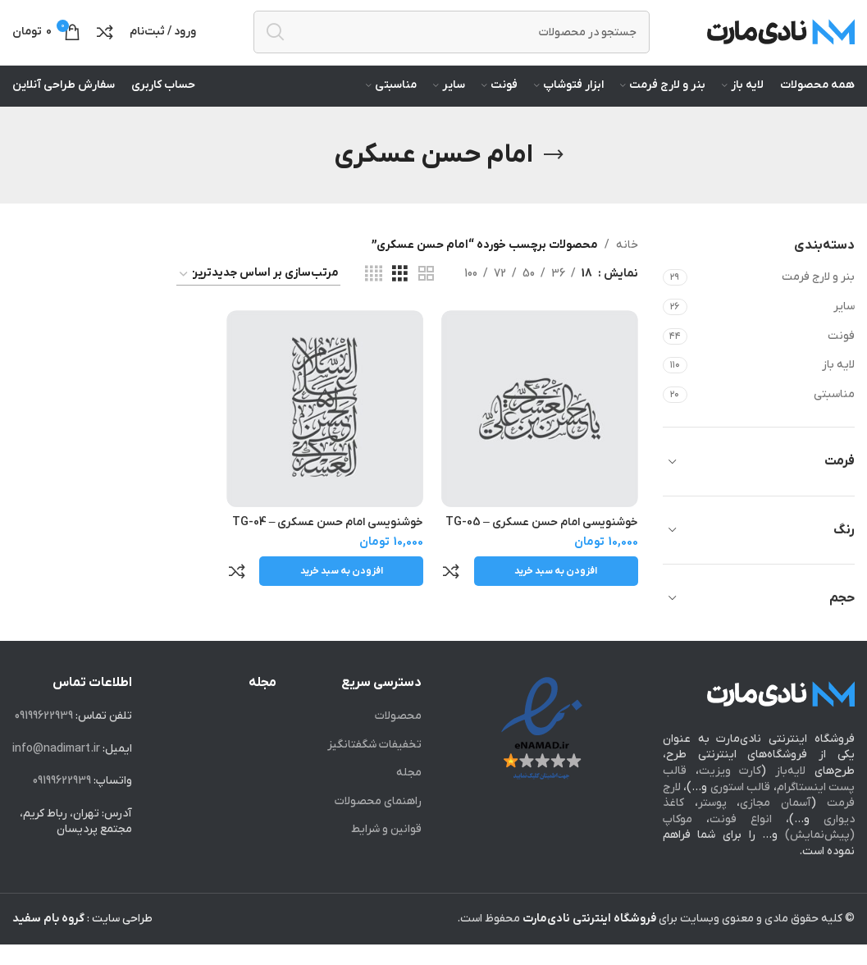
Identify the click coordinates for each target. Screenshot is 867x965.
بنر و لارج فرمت (818, 298)
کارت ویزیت (730, 791)
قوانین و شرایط (386, 850)
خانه (627, 265)
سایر (844, 327)
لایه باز (838, 386)
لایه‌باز (790, 791)
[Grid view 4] (373, 295)
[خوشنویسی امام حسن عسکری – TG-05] (542, 428)
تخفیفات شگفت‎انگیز (374, 765)
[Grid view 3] (400, 295)
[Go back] (553, 175)
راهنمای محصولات (378, 822)
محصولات (398, 736)
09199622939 (44, 736)
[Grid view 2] (426, 295)
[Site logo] (781, 42)
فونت (841, 356)
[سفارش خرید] (258, 295)
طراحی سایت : (82, 939)
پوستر (712, 824)
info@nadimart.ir (56, 769)
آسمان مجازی (775, 824)
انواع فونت (741, 840)
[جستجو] (451, 42)
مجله (409, 794)
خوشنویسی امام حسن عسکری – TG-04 (326, 539)
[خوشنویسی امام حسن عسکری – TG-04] (325, 428)
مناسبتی (834, 415)
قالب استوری (740, 808)
